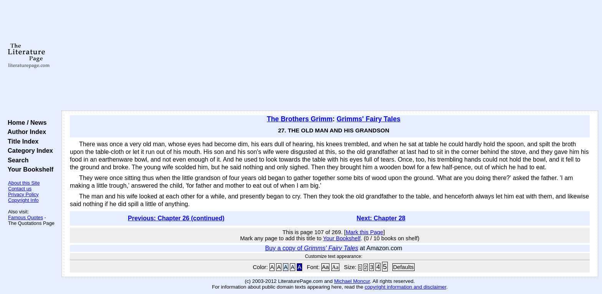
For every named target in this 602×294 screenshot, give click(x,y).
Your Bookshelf (28, 169)
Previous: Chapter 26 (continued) (176, 218)
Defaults (403, 267)
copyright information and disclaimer (406, 287)
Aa (325, 267)
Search (16, 160)
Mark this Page (364, 232)
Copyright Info (23, 200)
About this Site (24, 183)
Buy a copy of (311, 248)
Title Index (21, 141)
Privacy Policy (23, 194)
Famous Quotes (25, 217)
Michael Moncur (352, 281)
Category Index (28, 150)
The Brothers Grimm (299, 119)
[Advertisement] (329, 55)
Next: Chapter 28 (381, 218)
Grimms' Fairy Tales (368, 119)
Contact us (19, 189)
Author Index (25, 131)
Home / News (25, 122)
